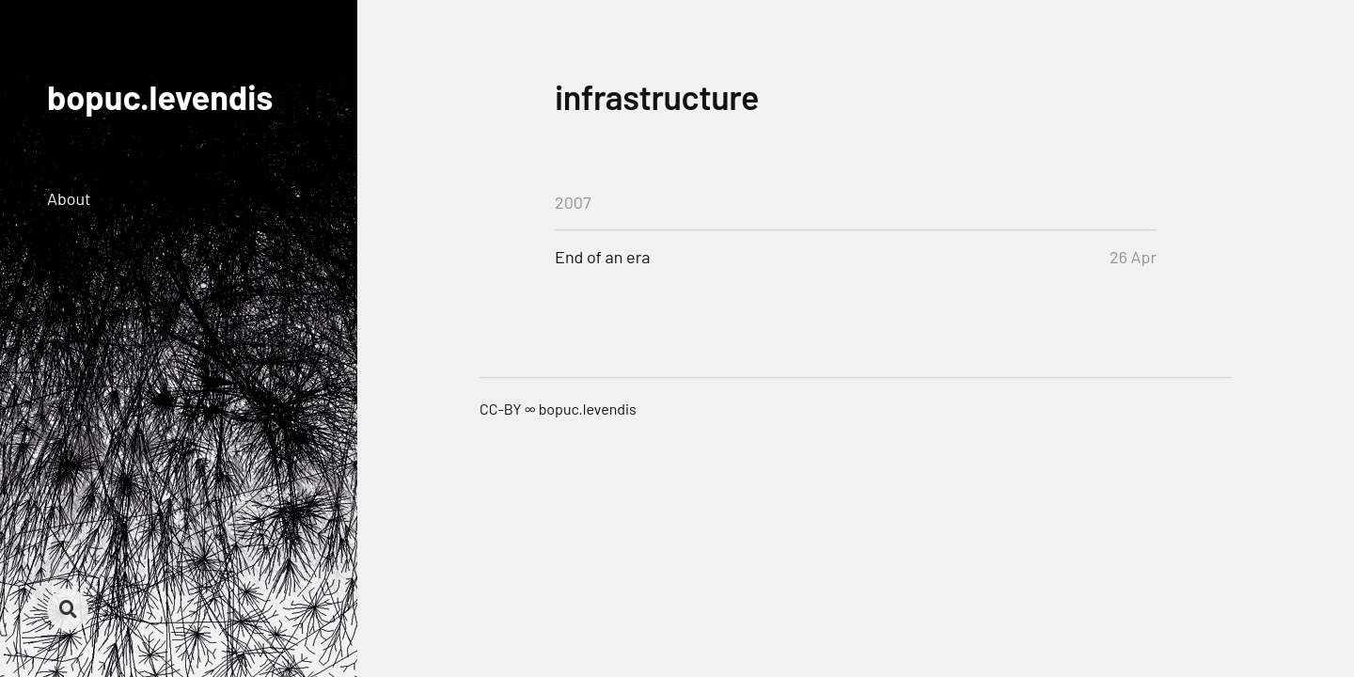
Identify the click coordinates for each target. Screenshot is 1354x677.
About (69, 198)
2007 (573, 202)
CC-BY (501, 408)
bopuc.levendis (160, 96)
